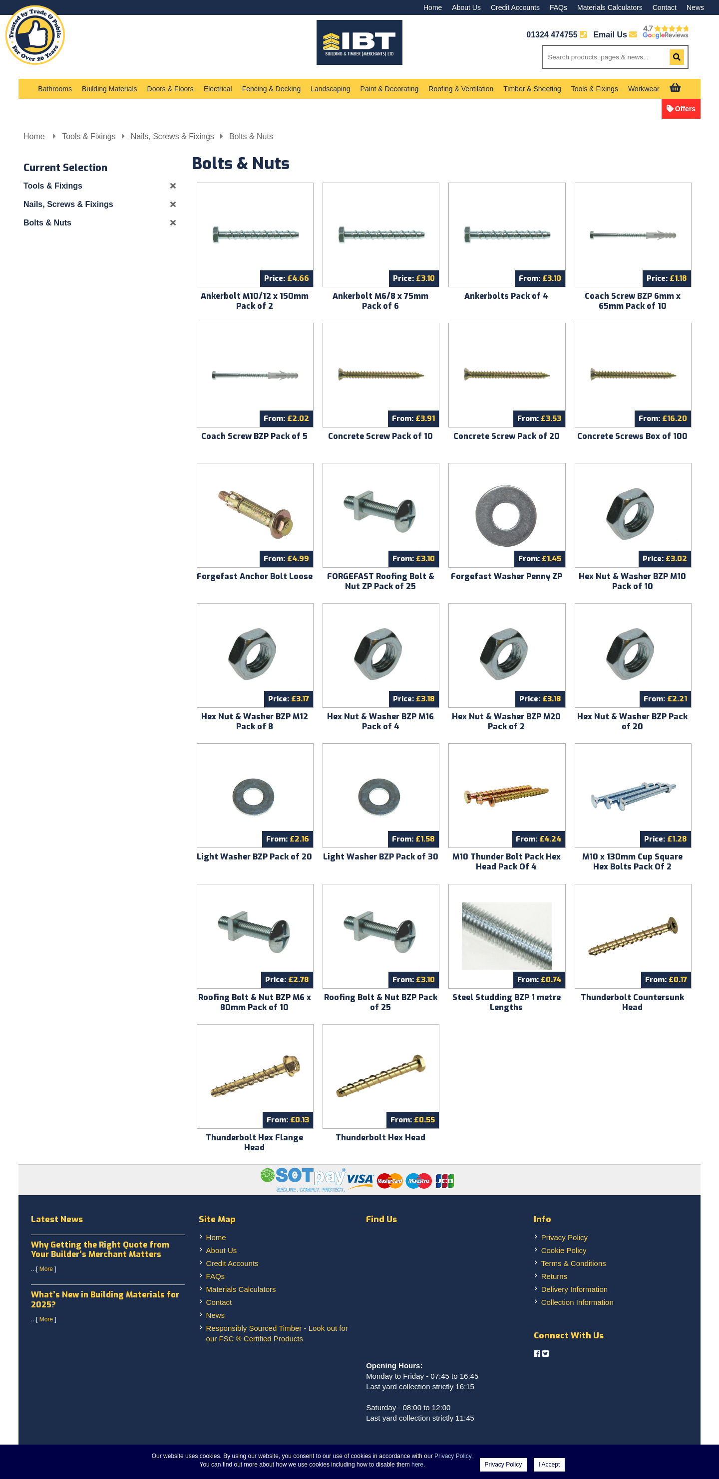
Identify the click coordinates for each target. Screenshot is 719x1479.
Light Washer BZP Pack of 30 (380, 856)
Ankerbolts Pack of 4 (506, 296)
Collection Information (577, 1302)
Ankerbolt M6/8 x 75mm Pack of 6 (380, 301)
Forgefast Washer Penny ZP (506, 576)
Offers (685, 109)
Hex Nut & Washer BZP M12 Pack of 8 (254, 721)
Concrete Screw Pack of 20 (506, 436)
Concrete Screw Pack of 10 (380, 436)
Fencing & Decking (271, 89)
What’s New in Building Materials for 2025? (105, 1299)
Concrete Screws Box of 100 (632, 436)
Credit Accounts (515, 7)
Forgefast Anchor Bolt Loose (255, 576)
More (46, 1269)
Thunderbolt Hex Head (380, 1137)
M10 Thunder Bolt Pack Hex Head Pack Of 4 (506, 861)
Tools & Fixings (594, 89)
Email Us (615, 34)
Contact (665, 7)
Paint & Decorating (389, 89)
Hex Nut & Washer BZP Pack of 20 (632, 721)
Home (432, 7)
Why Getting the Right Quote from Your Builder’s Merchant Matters (100, 1250)
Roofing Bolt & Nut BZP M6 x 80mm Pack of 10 (254, 1002)
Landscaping (330, 89)
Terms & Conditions (573, 1263)
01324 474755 (551, 34)
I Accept (549, 1464)
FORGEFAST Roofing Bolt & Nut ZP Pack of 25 (380, 581)
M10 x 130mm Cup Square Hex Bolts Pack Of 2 (632, 861)
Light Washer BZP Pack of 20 (254, 856)
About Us (466, 7)
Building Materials (109, 89)
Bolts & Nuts (251, 136)
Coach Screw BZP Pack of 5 (254, 436)
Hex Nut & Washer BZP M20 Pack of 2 (506, 721)
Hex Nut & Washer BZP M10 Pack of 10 (632, 581)
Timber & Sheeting (532, 89)
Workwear (644, 89)
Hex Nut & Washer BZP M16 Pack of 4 (380, 721)
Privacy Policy (564, 1237)
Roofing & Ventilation (460, 89)
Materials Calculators (610, 7)
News (695, 7)
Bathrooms (55, 89)
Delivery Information (574, 1289)
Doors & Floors (170, 89)
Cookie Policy (564, 1250)
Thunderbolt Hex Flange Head (254, 1142)
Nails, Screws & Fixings (172, 136)
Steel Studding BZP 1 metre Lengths (506, 1002)
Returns (554, 1276)
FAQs (558, 7)
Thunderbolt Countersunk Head (632, 1002)
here (417, 1464)
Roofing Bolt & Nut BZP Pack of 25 (380, 1002)
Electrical (218, 89)
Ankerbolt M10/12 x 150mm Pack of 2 (255, 301)
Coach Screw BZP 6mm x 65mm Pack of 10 (633, 301)
